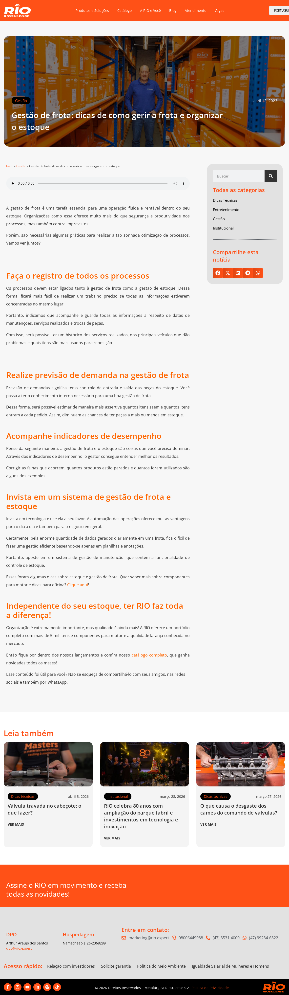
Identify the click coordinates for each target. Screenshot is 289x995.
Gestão (21, 100)
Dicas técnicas (23, 796)
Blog (172, 10)
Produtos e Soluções (92, 10)
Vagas (219, 10)
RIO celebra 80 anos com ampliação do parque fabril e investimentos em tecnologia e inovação (141, 816)
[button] (218, 273)
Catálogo (124, 10)
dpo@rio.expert (19, 948)
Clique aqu (77, 584)
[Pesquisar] (271, 176)
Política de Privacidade (210, 987)
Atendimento (195, 10)
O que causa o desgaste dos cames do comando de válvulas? (238, 809)
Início (9, 166)
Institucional (117, 796)
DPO (11, 934)
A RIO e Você (150, 10)
